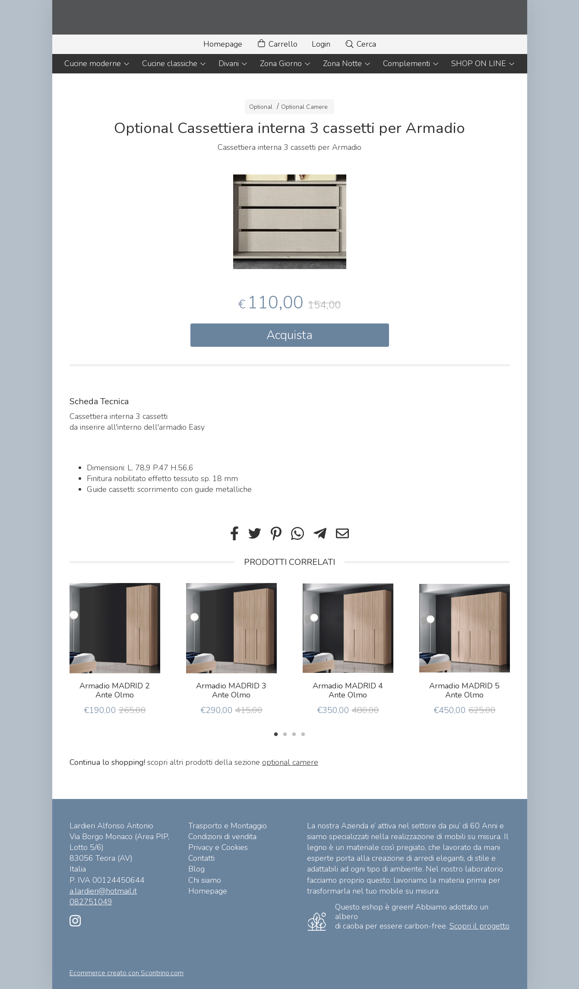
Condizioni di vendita (222, 836)
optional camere (290, 762)
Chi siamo (204, 880)
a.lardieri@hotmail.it (103, 891)
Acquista (289, 335)
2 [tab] (285, 733)
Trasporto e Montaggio (227, 826)
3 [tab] (294, 733)
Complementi (411, 63)
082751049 (91, 902)
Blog (196, 869)
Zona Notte (347, 63)
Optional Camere (304, 107)
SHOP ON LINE (483, 63)
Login (321, 44)
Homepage (222, 44)
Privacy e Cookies (218, 847)
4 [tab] (303, 733)
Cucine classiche (174, 63)
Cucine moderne (97, 63)
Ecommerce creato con (127, 973)
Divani (233, 63)
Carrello (276, 44)
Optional (260, 107)
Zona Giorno (285, 63)
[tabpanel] (290, 221)
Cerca (360, 44)
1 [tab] (276, 733)
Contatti (201, 858)
